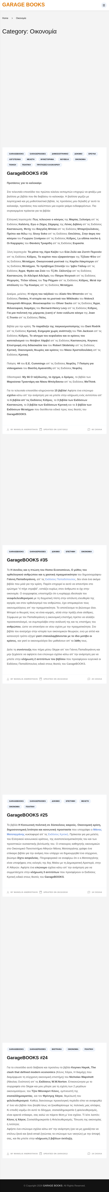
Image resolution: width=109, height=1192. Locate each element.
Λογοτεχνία (15, 159)
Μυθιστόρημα (47, 159)
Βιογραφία (57, 1049)
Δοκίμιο (78, 154)
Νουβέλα (64, 159)
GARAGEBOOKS (16, 154)
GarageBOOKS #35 (27, 559)
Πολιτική (26, 165)
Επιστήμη (70, 552)
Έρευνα (92, 154)
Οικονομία (80, 159)
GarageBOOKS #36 (27, 173)
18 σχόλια (97, 892)
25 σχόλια (97, 679)
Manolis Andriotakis (26, 430)
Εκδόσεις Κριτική (58, 834)
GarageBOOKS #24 (27, 1057)
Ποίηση (12, 165)
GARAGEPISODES (38, 154)
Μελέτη (30, 159)
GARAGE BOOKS (23, 5)
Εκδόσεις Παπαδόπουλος (60, 579)
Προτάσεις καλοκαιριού (48, 165)
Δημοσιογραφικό (60, 154)
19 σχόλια (97, 1154)
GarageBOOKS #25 (27, 815)
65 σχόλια (97, 430)
